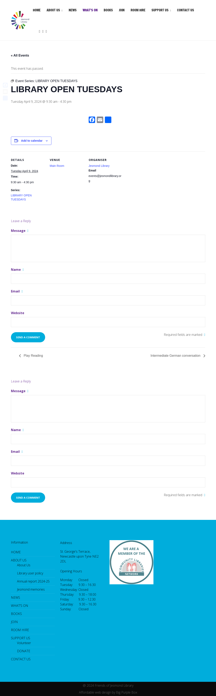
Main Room (57, 165)
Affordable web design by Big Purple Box (108, 692)
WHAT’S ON (90, 10)
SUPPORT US (159, 10)
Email (17, 291)
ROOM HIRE (138, 10)
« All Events (20, 55)
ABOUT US (53, 10)
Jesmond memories (31, 589)
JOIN (121, 10)
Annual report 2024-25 (33, 581)
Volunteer (24, 643)
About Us (23, 565)
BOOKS (108, 10)
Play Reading (33, 355)
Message (20, 230)
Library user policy (30, 573)
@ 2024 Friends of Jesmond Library (108, 685)
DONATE (23, 651)
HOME (36, 10)
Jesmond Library (99, 165)
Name (17, 269)
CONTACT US (185, 10)
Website (17, 313)
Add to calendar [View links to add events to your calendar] (32, 140)
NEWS (73, 10)
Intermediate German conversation (176, 355)
